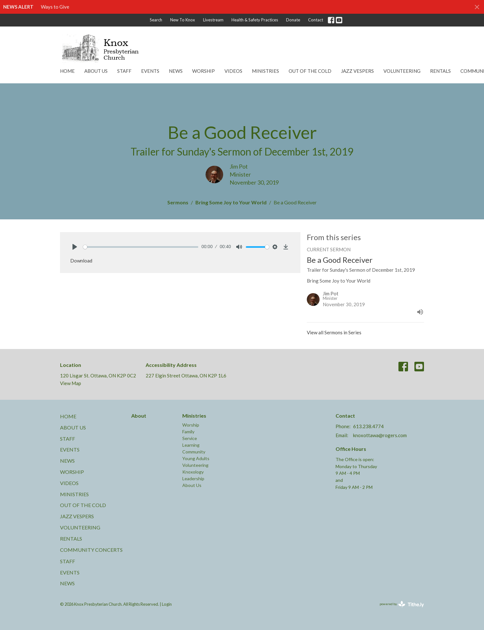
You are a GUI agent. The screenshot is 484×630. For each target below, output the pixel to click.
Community (193, 451)
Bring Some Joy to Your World (231, 202)
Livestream (213, 19)
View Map (70, 383)
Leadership (193, 478)
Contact (315, 19)
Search (156, 19)
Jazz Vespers (357, 71)
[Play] (75, 247)
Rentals (440, 71)
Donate (293, 19)
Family (188, 431)
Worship (203, 71)
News (176, 71)
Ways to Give (55, 7)
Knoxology (193, 471)
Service (189, 438)
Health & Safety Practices (254, 19)
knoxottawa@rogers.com (380, 435)
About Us (96, 71)
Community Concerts (91, 550)
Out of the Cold (310, 71)
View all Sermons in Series (334, 332)
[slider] (140, 247)
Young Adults (195, 458)
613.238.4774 (368, 426)
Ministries (265, 71)
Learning (191, 445)
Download (81, 260)
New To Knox (182, 19)
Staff (124, 71)
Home (67, 71)
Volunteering (401, 71)
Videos (233, 71)
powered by (402, 604)
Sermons (177, 202)
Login (167, 604)
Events (150, 71)
